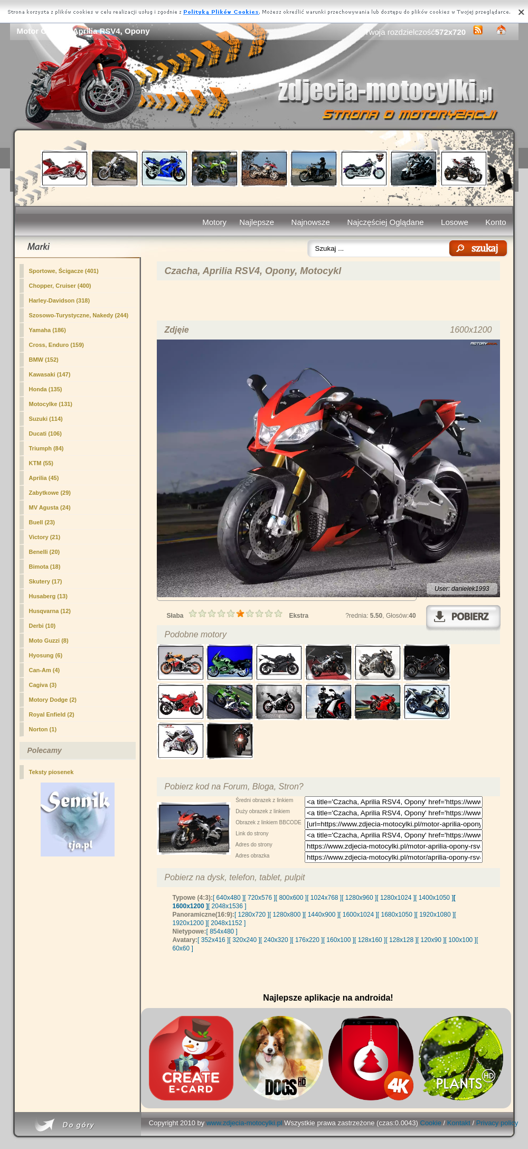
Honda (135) (45, 389)
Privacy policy (497, 1123)
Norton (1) (43, 729)
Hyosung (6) (46, 655)
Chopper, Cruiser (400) (60, 285)
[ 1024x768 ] (324, 897)
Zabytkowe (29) (50, 492)
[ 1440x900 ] (321, 914)
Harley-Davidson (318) (59, 300)
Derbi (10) (42, 626)
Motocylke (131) (51, 404)
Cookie (430, 1123)
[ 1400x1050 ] (434, 897)
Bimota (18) (45, 566)
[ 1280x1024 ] (395, 897)
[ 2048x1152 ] (227, 923)
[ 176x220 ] (307, 940)
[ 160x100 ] (338, 940)
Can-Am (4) (44, 670)
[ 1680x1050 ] (397, 914)
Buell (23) (42, 522)
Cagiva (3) (43, 685)
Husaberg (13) (48, 596)
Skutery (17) (45, 581)
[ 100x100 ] (460, 940)
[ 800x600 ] (291, 897)
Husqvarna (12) (50, 611)
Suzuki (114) (46, 419)
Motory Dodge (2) (53, 699)
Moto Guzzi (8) (49, 640)
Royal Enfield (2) (51, 714)
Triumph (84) (46, 448)
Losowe (454, 222)
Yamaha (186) (47, 330)
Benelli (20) (44, 552)
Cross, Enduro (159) (56, 345)
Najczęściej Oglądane (385, 222)
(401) (64, 271)
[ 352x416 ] (213, 940)
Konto (495, 222)
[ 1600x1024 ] (358, 914)
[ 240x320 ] (275, 940)
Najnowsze (310, 222)
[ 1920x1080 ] (435, 914)
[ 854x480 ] (222, 931)
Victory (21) (45, 537)
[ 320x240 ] (244, 940)
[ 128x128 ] (401, 940)
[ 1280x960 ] (359, 897)
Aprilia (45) (44, 478)
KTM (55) (41, 463)
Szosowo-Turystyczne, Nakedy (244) (79, 315)
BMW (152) (44, 359)
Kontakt (458, 1123)
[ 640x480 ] (228, 897)
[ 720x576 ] (259, 897)
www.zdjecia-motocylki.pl (244, 1123)
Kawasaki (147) (50, 374)
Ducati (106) (45, 433)
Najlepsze (256, 222)
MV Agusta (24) (50, 507)
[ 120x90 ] (431, 940)
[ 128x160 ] (369, 940)
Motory (214, 222)
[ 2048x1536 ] (227, 906)
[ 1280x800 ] (286, 914)
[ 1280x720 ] (251, 914)
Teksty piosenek (51, 772)
